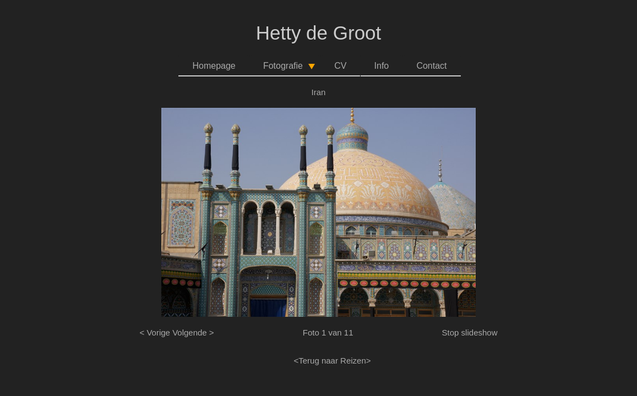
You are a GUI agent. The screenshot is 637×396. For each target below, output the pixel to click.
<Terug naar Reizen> (332, 360)
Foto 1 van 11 (328, 332)
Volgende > (193, 332)
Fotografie (290, 68)
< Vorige (155, 332)
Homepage (213, 65)
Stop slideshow (470, 332)
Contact (431, 65)
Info (381, 65)
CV (340, 65)
